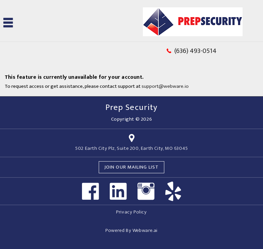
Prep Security (131, 107)
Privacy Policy (131, 212)
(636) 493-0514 (195, 51)
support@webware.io (165, 86)
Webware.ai (145, 230)
